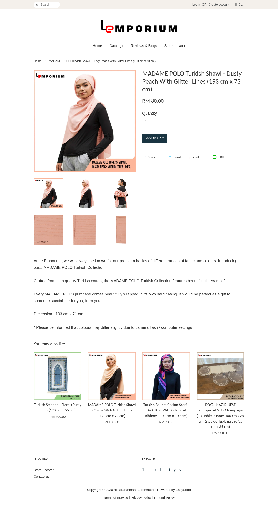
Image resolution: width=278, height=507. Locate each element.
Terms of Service (115, 497)
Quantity (149, 113)
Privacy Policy (141, 497)
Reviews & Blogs (144, 46)
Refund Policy (164, 497)
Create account (219, 4)
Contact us (42, 476)
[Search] (47, 5)
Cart (241, 4)
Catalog (116, 46)
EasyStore (183, 490)
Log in (196, 4)
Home (97, 46)
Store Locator (174, 46)
